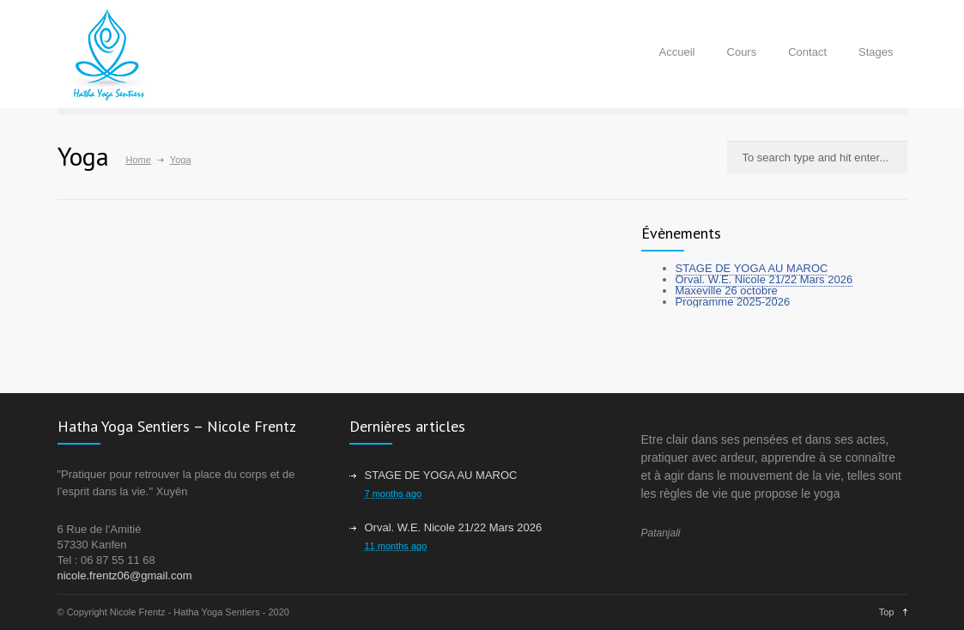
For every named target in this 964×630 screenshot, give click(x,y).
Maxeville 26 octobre (727, 290)
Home (138, 159)
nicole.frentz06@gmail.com (125, 575)
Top (886, 612)
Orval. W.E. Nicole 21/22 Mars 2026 (764, 279)
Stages (875, 51)
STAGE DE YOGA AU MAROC (752, 268)
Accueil (677, 51)
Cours (742, 51)
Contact (807, 51)
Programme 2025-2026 (733, 301)
